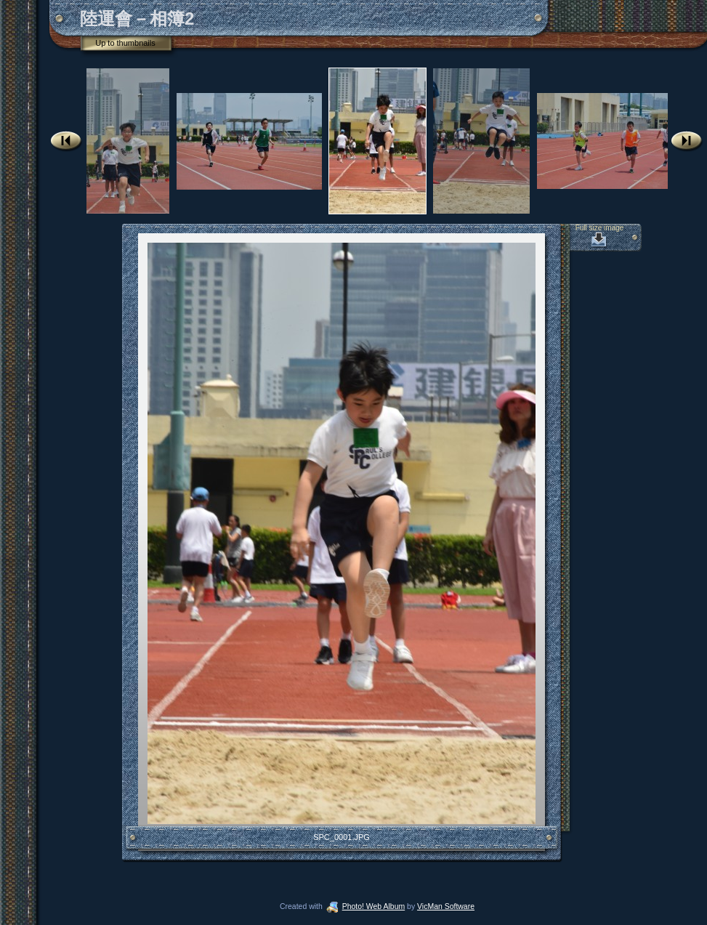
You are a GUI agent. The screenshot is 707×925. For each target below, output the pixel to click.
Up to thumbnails (125, 43)
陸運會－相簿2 (137, 18)
